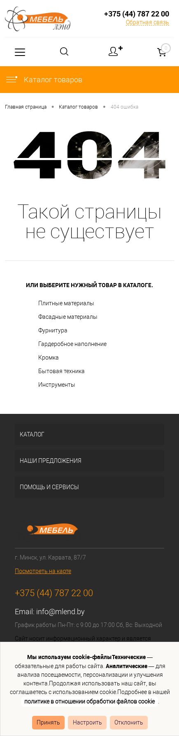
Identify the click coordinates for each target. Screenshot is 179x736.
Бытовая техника (61, 371)
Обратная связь (147, 22)
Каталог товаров (43, 79)
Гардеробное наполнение (72, 344)
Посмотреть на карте (43, 571)
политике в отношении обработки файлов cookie (89, 701)
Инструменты (56, 384)
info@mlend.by (60, 611)
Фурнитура (52, 330)
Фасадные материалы (68, 316)
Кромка (48, 357)
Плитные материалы (66, 303)
